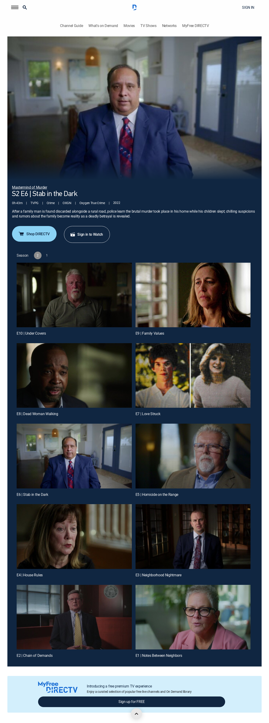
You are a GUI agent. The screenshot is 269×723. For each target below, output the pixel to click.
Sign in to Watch (86, 234)
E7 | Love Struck (148, 413)
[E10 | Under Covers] (74, 295)
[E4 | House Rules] (74, 536)
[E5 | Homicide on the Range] (193, 456)
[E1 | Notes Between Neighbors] (193, 617)
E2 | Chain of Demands (34, 655)
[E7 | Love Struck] (193, 375)
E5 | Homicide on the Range (157, 494)
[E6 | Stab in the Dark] (74, 456)
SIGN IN (248, 7)
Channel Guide (71, 25)
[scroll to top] (136, 714)
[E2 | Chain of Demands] (74, 617)
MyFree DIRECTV (195, 25)
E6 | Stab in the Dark (32, 494)
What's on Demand (103, 25)
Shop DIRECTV (34, 234)
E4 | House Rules (30, 574)
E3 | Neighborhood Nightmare (158, 574)
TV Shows (148, 25)
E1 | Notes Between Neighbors (159, 655)
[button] (14, 7)
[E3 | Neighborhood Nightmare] (193, 536)
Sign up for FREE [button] (131, 701)
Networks (169, 25)
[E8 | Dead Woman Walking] (74, 375)
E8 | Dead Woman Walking (37, 413)
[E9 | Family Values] (193, 295)
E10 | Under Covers (31, 333)
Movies (129, 25)
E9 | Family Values (150, 333)
